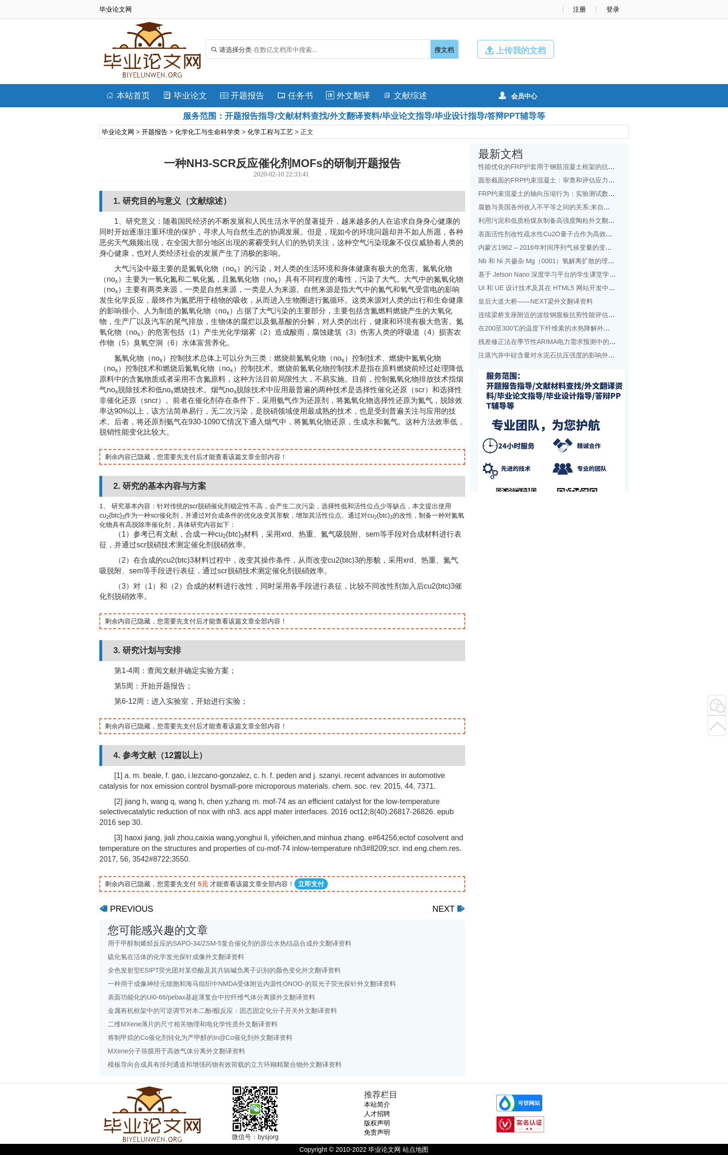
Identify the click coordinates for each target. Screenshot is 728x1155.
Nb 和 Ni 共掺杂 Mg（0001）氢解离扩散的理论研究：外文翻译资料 (575, 261)
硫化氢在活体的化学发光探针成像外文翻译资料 (176, 956)
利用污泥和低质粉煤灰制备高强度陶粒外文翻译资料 (553, 220)
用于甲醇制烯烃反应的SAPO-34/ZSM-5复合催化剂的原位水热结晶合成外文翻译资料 (229, 943)
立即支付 (311, 884)
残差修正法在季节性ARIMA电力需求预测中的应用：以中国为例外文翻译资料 (589, 341)
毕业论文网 (118, 132)
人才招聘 (377, 1113)
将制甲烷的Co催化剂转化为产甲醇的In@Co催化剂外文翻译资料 (200, 1037)
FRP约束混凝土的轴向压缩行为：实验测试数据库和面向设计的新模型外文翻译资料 (598, 193)
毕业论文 (185, 95)
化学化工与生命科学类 (207, 132)
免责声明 (377, 1132)
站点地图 (416, 1149)
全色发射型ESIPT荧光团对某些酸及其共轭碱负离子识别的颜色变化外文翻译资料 (224, 970)
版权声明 (377, 1123)
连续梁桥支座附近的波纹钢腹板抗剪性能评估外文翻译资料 (562, 314)
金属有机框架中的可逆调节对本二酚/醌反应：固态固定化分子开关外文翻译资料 (222, 1010)
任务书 (295, 95)
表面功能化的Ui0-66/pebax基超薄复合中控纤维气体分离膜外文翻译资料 (211, 997)
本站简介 (377, 1104)
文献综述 (405, 95)
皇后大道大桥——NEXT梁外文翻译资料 (535, 301)
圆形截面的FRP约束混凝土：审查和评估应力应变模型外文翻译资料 (575, 180)
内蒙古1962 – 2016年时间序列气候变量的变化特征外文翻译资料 (571, 247)
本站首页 (128, 95)
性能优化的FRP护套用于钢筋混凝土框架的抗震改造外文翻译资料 (572, 166)
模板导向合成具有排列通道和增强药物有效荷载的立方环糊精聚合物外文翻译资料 (225, 1064)
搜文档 (444, 49)
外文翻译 (348, 95)
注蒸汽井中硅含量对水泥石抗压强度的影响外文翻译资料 (559, 355)
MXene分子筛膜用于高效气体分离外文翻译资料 (176, 1051)
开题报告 (242, 95)
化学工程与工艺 (270, 132)
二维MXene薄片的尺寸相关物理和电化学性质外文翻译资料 (193, 1024)
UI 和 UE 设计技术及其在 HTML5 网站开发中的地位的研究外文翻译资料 (582, 288)
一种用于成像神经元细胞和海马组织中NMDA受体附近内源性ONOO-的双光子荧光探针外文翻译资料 (252, 983)
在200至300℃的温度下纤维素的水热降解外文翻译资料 (557, 328)
